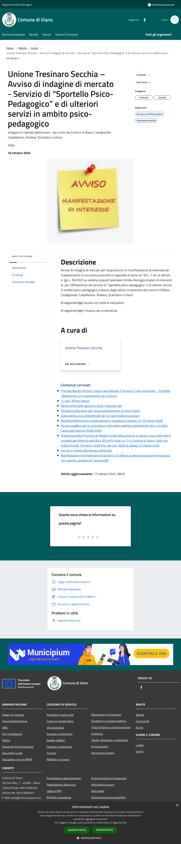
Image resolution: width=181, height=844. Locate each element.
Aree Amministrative (14, 721)
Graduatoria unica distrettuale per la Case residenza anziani (100, 415)
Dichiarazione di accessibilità (108, 797)
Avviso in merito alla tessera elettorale (86, 450)
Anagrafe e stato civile (60, 715)
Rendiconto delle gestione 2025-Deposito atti (91, 405)
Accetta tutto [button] (77, 830)
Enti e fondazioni (12, 734)
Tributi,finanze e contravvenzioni (111, 727)
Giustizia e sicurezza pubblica (108, 721)
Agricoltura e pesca (102, 753)
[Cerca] (174, 19)
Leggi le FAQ (54, 791)
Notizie (140, 715)
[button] (90, 838)
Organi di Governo (13, 715)
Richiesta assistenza (59, 797)
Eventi (140, 751)
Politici (6, 740)
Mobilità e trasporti (58, 759)
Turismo (51, 753)
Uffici (5, 727)
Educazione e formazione (106, 714)
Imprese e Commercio (59, 734)
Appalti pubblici (56, 740)
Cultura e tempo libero (60, 721)
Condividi (143, 75)
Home (9, 48)
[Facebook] (143, 19)
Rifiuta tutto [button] (104, 829)
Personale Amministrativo (17, 747)
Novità (23, 48)
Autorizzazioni (99, 746)
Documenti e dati (12, 753)
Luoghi (140, 745)
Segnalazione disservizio (61, 784)
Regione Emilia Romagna (17, 4)
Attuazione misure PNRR (17, 759)
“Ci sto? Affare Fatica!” (75, 400)
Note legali (97, 791)
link (79, 310)
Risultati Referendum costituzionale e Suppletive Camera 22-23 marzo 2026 (112, 420)
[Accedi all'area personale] (161, 5)
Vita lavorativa (55, 727)
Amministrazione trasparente (109, 778)
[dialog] (90, 823)
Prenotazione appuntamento (64, 778)
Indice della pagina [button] (22, 256)
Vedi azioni (144, 82)
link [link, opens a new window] (124, 822)
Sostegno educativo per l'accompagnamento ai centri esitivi (100, 410)
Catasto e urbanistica (59, 747)
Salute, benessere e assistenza (109, 740)
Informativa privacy (103, 784)
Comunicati (142, 721)
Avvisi (34, 48)
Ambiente (97, 734)
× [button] (177, 805)
